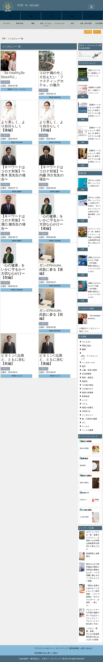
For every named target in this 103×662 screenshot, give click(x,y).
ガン (84, 422)
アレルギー (6, 23)
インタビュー (87, 415)
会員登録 (87, 32)
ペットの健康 (87, 430)
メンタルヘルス (59, 23)
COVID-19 (86, 411)
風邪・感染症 (87, 377)
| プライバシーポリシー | (44, 648)
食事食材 (85, 396)
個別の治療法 (87, 407)
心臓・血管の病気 (86, 23)
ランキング (92, 16)
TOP (10, 16)
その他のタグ (87, 389)
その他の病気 (87, 385)
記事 (51, 16)
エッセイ (85, 426)
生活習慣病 (86, 374)
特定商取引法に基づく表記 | (46, 653)
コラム (85, 404)
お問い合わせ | (86, 648)
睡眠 (33, 23)
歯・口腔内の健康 (89, 419)
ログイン (97, 32)
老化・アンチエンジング (46, 25)
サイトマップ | (62, 648)
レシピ (85, 400)
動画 (72, 16)
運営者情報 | (74, 648)
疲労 (72, 23)
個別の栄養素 (87, 392)
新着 (31, 16)
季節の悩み (19, 23)
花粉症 (85, 381)
